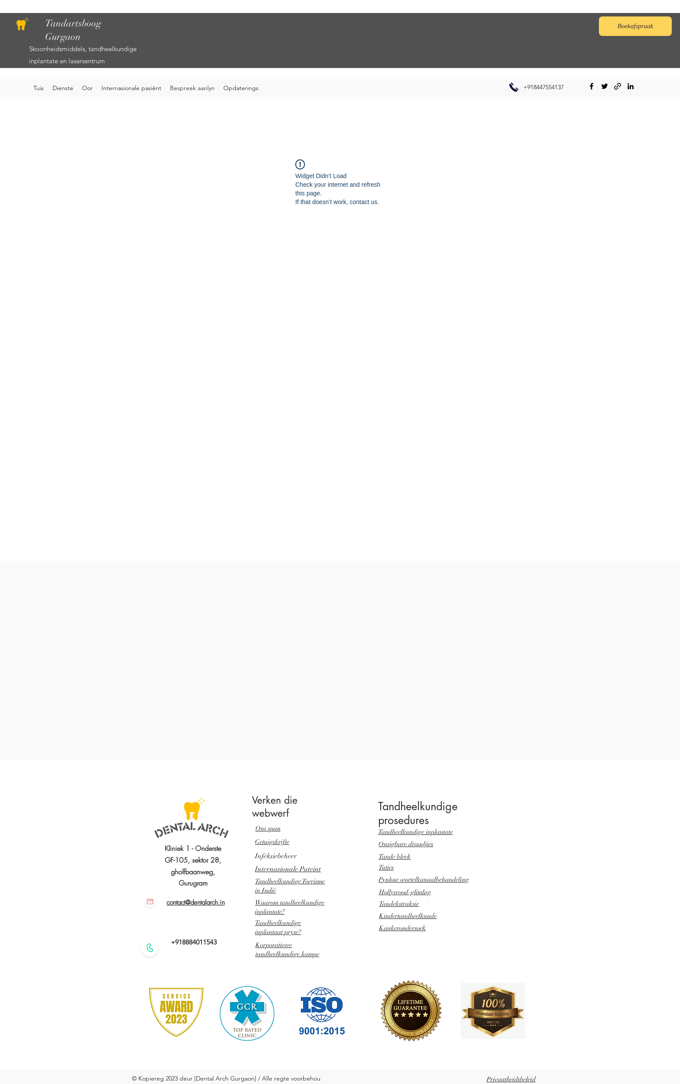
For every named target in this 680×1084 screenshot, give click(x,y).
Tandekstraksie (399, 904)
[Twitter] (604, 86)
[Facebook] (591, 86)
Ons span (268, 828)
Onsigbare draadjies (406, 844)
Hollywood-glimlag (405, 892)
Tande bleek (395, 856)
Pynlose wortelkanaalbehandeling (424, 879)
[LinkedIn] (630, 86)
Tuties (386, 867)
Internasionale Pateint (288, 869)
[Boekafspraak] (635, 26)
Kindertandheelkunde (408, 916)
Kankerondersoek (402, 928)
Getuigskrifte (272, 842)
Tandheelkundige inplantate (415, 832)
